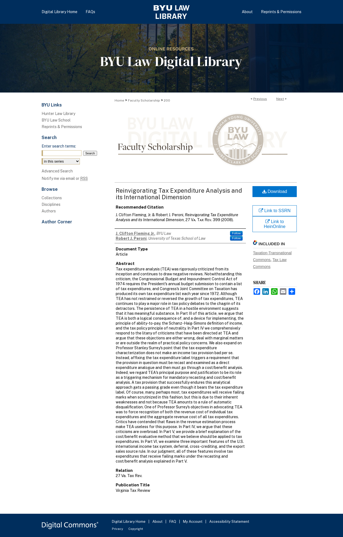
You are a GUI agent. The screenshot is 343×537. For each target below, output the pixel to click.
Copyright (135, 528)
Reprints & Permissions (62, 127)
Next (280, 99)
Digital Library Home (129, 521)
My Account (193, 521)
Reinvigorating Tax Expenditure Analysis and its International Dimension (179, 194)
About (157, 521)
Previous (260, 99)
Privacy (118, 528)
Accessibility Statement (229, 521)
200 (167, 100)
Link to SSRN (274, 210)
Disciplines (51, 204)
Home (119, 100)
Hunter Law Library (58, 113)
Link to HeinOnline (274, 224)
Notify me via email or (65, 178)
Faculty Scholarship (144, 100)
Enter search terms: (59, 146)
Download (274, 191)
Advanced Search (57, 171)
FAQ (173, 521)
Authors (49, 211)
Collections (52, 198)
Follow (236, 233)
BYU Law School (56, 120)
